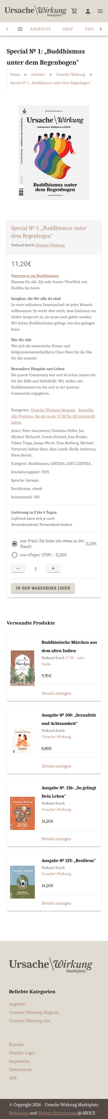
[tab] (20, 29)
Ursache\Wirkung (70, 74)
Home (15, 74)
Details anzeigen (56, 693)
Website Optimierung (57, 1113)
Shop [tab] (68, 29)
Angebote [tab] (40, 29)
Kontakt (16, 1044)
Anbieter (38, 74)
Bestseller (86, 410)
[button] (74, 11)
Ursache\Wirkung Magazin (53, 410)
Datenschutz (20, 1069)
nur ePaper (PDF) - (43, 555)
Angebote (17, 1004)
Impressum (19, 1061)
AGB (12, 1078)
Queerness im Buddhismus (35, 275)
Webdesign (19, 1113)
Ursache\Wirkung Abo (29, 1020)
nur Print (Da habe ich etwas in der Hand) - (58, 543)
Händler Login (22, 1052)
